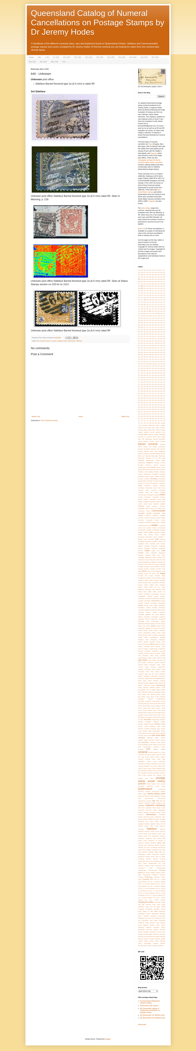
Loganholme (161, 667)
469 (144, 370)
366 (144, 347)
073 (142, 284)
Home (31, 57)
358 (150, 345)
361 (158, 345)
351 (161, 343)
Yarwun (151, 941)
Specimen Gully (151, 838)
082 (158, 284)
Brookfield (155, 474)
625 (158, 405)
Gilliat (151, 587)
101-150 (66, 57)
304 (147, 334)
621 (147, 405)
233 (153, 318)
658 (153, 411)
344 (144, 343)
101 (156, 288)
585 (158, 395)
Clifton (148, 506)
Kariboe (146, 642)
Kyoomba (157, 653)
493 (156, 375)
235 (158, 318)
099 (150, 288)
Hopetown (141, 619)
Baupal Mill (147, 446)
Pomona (149, 775)
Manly (140, 680)
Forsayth (140, 575)
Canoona (153, 490)
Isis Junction (161, 628)
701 (158, 418)
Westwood (141, 927)
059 (161, 279)
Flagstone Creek (160, 571)
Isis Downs (154, 628)
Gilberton (162, 585)
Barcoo (140, 441)
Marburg (162, 680)
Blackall (148, 456)
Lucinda (163, 671)
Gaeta (163, 578)
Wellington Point (143, 918)
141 (153, 297)
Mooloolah (141, 701)
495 (161, 375)
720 (153, 420)
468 (142, 370)
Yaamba (151, 939)
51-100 (56, 57)
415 (142, 359)
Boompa (156, 462)
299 (161, 331)
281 (147, 329)
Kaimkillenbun (154, 637)
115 (139, 293)
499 (144, 377)
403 (164, 354)
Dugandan (162, 546)
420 (156, 359)
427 (147, 361)
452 (153, 366)
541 (150, 386)
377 (147, 350)
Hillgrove (162, 614)
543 (156, 386)
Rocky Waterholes (155, 817)
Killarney (140, 646)
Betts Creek (154, 451)
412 (161, 357)
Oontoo (157, 757)
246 (161, 320)
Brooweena (141, 476)
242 (150, 320)
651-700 (54, 62)
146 (139, 299)
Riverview (146, 812)
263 (153, 325)
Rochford (140, 814)
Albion (157, 425)
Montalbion (141, 699)
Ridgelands (162, 810)
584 (156, 395)
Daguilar (140, 532)
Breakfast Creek (143, 472)
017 (144, 272)
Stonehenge (153, 847)
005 (150, 270)
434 (164, 361)
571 (147, 393)
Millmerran (151, 692)
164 (158, 302)
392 (161, 352)
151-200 (77, 57)
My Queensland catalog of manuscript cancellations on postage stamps (150, 1010)
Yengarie (155, 943)
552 (153, 389)
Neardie (145, 731)
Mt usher (140, 719)
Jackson (155, 630)
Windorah (156, 927)
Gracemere (141, 598)
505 (161, 377)
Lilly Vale (160, 660)
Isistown (145, 630)
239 (142, 320)
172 (153, 304)
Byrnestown (154, 483)
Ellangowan (148, 557)
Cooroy (163, 520)
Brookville (162, 474)
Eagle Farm (156, 550)
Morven (163, 701)
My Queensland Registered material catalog (150, 1002)
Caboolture (162, 483)
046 (153, 277)
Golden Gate (142, 591)
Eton (139, 564)
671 (150, 414)
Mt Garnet (156, 717)
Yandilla (163, 939)
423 (164, 359)
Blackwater (141, 458)
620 (144, 405)
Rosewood (141, 821)
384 (139, 352)
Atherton (150, 434)
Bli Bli (155, 458)
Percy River (153, 766)
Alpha (145, 430)
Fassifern (146, 569)
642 (147, 409)
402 (161, 354)
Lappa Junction (157, 658)
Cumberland (161, 528)
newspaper (141, 738)
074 (144, 284)
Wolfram (156, 929)
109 (150, 290)
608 (139, 402)
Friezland (158, 578)
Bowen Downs (161, 467)
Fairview (162, 566)
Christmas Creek (160, 501)
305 (150, 334)
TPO (151, 879)
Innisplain (152, 623)
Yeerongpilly (147, 943)
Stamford (153, 843)
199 (144, 311)
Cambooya (141, 488)
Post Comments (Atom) (49, 420)
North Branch (161, 742)
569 (142, 393)
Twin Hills (141, 904)
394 (139, 354)
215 (161, 313)
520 (147, 382)
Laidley (163, 653)
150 (150, 299)
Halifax (156, 605)
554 (158, 389)
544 (158, 386)
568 (139, 393)
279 (142, 329)
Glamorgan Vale (149, 589)
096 (142, 288)
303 (144, 334)
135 (164, 295)
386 (144, 352)
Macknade (154, 676)
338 (156, 341)
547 (139, 389)
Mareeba (140, 683)
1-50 (47, 57)
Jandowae (162, 630)
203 (156, 311)
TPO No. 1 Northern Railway (156, 881)
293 (153, 331)
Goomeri (162, 594)
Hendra (155, 612)
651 (142, 411)
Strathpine (148, 850)
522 (153, 382)
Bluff (164, 458)
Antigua (140, 432)
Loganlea (140, 669)
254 (156, 322)
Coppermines (155, 522)
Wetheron (148, 927)
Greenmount (155, 601)
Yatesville (162, 941)
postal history (156, 781)
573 (153, 393)
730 (139, 423)
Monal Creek (155, 696)
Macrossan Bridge (143, 678)
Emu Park (156, 559)
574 (156, 393)
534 (158, 384)
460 (147, 368)
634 (156, 407)
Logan (158, 664)
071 (164, 281)
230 (144, 318)
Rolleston (145, 819)
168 (142, 304)
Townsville (145, 879)
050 (164, 277)
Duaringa (147, 546)
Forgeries (151, 201)
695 (144, 418)
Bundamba (162, 478)
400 (156, 354)
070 (161, 281)
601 (147, 400)
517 (139, 382)
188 (142, 309)
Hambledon (161, 605)
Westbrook (162, 920)
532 (153, 384)
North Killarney (153, 744)
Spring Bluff (161, 838)
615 (158, 402)
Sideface (79, 341)
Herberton (162, 612)
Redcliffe (147, 803)
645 (153, 409)
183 (156, 306)
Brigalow (150, 472)
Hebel (158, 610)
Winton (163, 927)
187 (139, 309)
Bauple (155, 446)
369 (153, 347)
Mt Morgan (162, 717)
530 (147, 384)
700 (156, 418)
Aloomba (140, 430)
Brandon (162, 469)
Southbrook (155, 836)
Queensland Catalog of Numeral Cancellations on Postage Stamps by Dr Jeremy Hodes (97, 22)
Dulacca (140, 548)
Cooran (156, 520)
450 (147, 366)
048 (158, 277)
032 (147, 274)
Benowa (140, 451)
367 (147, 347)
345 (147, 343)
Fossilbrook (141, 578)
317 (156, 336)
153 (156, 299)
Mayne (140, 687)
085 (139, 286)
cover (154, 525)
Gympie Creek (148, 605)
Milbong (163, 690)
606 (161, 400)
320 (164, 336)
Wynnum (140, 939)
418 (150, 359)
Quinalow (148, 791)
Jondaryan (155, 635)
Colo (164, 508)
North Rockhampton (144, 747)
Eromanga (160, 562)
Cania (163, 488)
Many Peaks (147, 680)
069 (158, 281)
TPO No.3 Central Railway (155, 900)
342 (139, 343)
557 (139, 391)
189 (144, 309)
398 (150, 354)
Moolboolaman (161, 699)
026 (161, 272)
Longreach (147, 669)
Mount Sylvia (148, 715)
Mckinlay (152, 687)
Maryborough (161, 685)
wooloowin (156, 934)
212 (153, 313)
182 (153, 306)
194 (158, 309)
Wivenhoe (149, 929)
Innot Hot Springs (160, 623)
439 (149, 364)
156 (164, 299)
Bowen (153, 467)
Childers (140, 501)
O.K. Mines (162, 752)
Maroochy (147, 685)
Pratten (153, 784)
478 (142, 373)
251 (147, 322)
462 (153, 368)
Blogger (108, 1039)
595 (158, 398)
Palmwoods (141, 763)
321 (139, 338)
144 (161, 297)
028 (139, 274)
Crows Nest (141, 528)
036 (158, 274)
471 (150, 370)
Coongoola (149, 520)
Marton (153, 685)
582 (150, 395)
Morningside (156, 701)
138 (144, 297)
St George (159, 840)
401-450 (132, 57)
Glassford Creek (160, 589)
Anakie (158, 430)
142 (156, 297)
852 (156, 423)
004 (147, 270)
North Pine (162, 744)
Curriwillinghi (155, 530)
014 (139, 272)
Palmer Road (151, 761)
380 (156, 350)
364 (139, 347)
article (145, 434)
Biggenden (162, 451)
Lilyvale (144, 662)
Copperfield (148, 522)
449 (144, 366)
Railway (150, 794)
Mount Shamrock (148, 712)
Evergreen (147, 566)
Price (158, 784)
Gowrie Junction (159, 596)
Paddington (141, 761)
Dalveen (162, 532)
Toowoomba (148, 877)
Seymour (162, 826)
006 (153, 270)
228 (139, 318)
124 (161, 293)
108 (147, 290)
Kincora (140, 649)
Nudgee (155, 749)
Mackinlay (147, 676)
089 (150, 286)
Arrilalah (140, 434)
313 (144, 336)
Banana (155, 439)
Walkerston (162, 911)
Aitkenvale (151, 425)
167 (139, 304)
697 (150, 418)
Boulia (149, 467)
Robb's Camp (161, 812)
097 (145, 288)
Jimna (159, 632)
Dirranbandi (141, 541)
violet (156, 911)
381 (158, 350)
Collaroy (159, 508)
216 (164, 313)
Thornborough (142, 870)
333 (142, 341)
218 (141, 316)
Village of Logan (148, 911)
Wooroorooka (148, 936)
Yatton (140, 943)
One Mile (162, 754)
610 (144, 402)
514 (158, 379)
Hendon (148, 612)
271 (147, 327)
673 (156, 414)
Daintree (146, 532)
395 (142, 354)
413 (164, 357)
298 (158, 331)
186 (164, 306)
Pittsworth (156, 773)
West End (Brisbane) (155, 918)
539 (144, 386)
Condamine (147, 515)
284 (156, 329)
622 (150, 405)
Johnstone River (147, 635)
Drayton (163, 543)
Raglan (145, 794)
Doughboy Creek (143, 543)
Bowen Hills (141, 469)
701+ (64, 62)
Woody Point (161, 932)
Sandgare (141, 824)
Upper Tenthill (161, 906)
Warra (140, 916)
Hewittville (141, 614)
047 (156, 277)
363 (164, 345)
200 (147, 311)
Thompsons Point (145, 868)
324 (147, 338)
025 (158, 272)
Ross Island (149, 821)
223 (156, 316)
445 (139, 366)
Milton (163, 692)
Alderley (162, 425)
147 (142, 299)
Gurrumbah (153, 603)
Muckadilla (147, 719)
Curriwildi (148, 530)
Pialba (154, 768)
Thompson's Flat (160, 865)
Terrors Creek (149, 861)
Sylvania (144, 852)
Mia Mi (148, 690)
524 (158, 382)
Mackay (140, 676)
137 (142, 297)
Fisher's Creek (151, 571)
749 (147, 423)
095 (139, 288)
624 (156, 405)
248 (139, 322)
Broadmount (147, 474)
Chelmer (145, 499)
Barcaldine (162, 439)
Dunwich (140, 550)
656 (147, 411)
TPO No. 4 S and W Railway (146, 893)
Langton (149, 658)
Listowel (162, 662)
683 (147, 416)
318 (158, 336)
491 (150, 375)
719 (150, 420)
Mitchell (153, 694)
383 (164, 350)
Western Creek (154, 923)
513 (156, 379)
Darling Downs (153, 534)
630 (144, 407)
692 (139, 418)
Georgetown (155, 582)
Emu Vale (162, 559)
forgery (162, 573)
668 (144, 414)
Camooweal (148, 488)
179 (144, 306)
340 (161, 341)
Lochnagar (152, 664)
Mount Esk (146, 708)
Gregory (162, 601)
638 (164, 407)
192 (153, 309)
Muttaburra (152, 726)
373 (164, 347)
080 (153, 284)
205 (161, 311)
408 (150, 357)
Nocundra (151, 740)
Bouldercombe (142, 467)
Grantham (162, 598)
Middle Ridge (156, 690)
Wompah (162, 929)
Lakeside (162, 655)
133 (158, 295)
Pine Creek (157, 770)
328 (158, 338)
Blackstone (162, 456)
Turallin (163, 902)
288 (139, 331)
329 (161, 338)
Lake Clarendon (143, 655)
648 (161, 409)
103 (161, 288)
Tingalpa (152, 872)
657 (150, 411)
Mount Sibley (157, 712)
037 (161, 274)
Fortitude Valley (160, 575)
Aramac (152, 432)
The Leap (161, 863)
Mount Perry (157, 710)
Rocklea (140, 817)
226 (161, 316)
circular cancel (142, 504)
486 (164, 373)
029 (142, 274)
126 (139, 295)
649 (164, 409)
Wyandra (162, 936)
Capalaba (141, 492)
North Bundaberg (143, 744)
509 (144, 379)
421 (158, 359)
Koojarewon (155, 651)
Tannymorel (141, 856)
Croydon (148, 528)
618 (139, 405)
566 (161, 391)
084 (164, 284)
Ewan (152, 566)
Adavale (145, 425)
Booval (156, 465)
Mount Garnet (155, 708)
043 (150, 277)
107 (144, 290)
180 (147, 306)
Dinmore (162, 539)
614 (156, 402)
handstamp (162, 607)
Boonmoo (148, 465)
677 (164, 414)
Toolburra (155, 875)
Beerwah (153, 449)
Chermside (152, 499)
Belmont (162, 449)
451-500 (144, 57)
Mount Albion (157, 703)
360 (156, 345)
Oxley (153, 759)
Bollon (163, 460)
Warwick (146, 916)
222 (154, 316)
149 (147, 299)
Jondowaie (162, 635)
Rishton (140, 812)
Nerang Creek (147, 733)
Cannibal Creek (143, 490)
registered (141, 805)
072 (139, 284)
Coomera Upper (160, 518)
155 (161, 299)
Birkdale (157, 453)
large (163, 658)
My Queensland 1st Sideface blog (152, 1015)
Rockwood (146, 817)
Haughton (147, 610)
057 (156, 279)
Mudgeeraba (155, 719)
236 (161, 318)
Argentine (158, 432)
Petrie (159, 766)
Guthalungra (161, 603)
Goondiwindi (141, 596)
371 (158, 347)
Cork (149, 525)
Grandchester (155, 598)
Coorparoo (141, 522)
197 (139, 311)
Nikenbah (150, 738)
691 (164, 416)
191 (150, 309)
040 (142, 277)
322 (142, 338)
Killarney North (149, 646)
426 (144, 361)
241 (147, 320)
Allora (157, 427)
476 (164, 370)
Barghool (145, 441)
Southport (162, 836)
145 (164, 297)
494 (158, 375)
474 (158, 370)
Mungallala (148, 722)
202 (153, 311)
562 (153, 391)
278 (139, 329)
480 (147, 373)
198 (142, 311)
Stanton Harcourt (160, 845)
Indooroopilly (155, 621)
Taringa (148, 856)
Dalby (151, 532)
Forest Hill (147, 573)
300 (164, 331)
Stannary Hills (142, 845)
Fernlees (152, 569)
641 (144, 409)
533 (156, 384)
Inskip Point (141, 626)
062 (139, 281)
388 (150, 352)
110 (153, 290)
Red (157, 801)
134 (161, 295)
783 (150, 423)
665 (139, 414)
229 (142, 318)
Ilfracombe (141, 621)
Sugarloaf (155, 850)
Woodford (146, 932)
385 (142, 352)
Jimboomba (146, 632)
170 (147, 304)
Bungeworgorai (142, 481)
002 (142, 270)
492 (153, 375)
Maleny (163, 678)
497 (139, 377)
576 (161, 393)
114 (164, 290)
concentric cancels (144, 513)
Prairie (149, 784)
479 (144, 373)
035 (156, 274)
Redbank (140, 803)
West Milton (154, 920)
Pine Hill (162, 770)
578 (139, 395)
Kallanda (162, 637)
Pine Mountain (142, 773)
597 (164, 398)
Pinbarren (150, 770)
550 (147, 389)
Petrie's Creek (147, 768)
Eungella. (140, 566)
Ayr (145, 436)
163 (156, 302)
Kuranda (146, 653)
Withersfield (141, 929)
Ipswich (153, 626)
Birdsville (152, 453)
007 (156, 270)
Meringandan (142, 690)
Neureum (140, 735)
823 (153, 423)
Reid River (141, 808)
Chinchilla (152, 501)
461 (150, 368)
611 (147, 402)
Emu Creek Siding (147, 559)
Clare (150, 504)
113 (161, 290)
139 (147, 297)
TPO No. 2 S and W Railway (146, 888)
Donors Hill (161, 541)
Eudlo (149, 564)
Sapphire (152, 824)
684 (150, 416)
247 (164, 320)
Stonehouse (161, 847)
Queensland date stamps (149, 1006)
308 (158, 334)
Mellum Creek (160, 687)
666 (142, 414)
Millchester (145, 692)
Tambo (149, 854)
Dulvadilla (154, 548)
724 (161, 420)
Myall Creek (161, 726)
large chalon (142, 660)
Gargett (146, 580)
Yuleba (149, 945)
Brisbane (156, 472)
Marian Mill (162, 683)
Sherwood (141, 829)
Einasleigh (141, 557)
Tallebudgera (142, 854)
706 (164, 418)
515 (161, 379)
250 (144, 322)
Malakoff (158, 678)
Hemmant (141, 612)
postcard (142, 784)
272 (150, 327)
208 (142, 313)
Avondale (140, 436)
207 (139, 313)
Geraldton (162, 582)
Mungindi (146, 724)
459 (144, 368)
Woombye (162, 934)
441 (156, 364)
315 (150, 336)
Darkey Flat (142, 534)
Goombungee (155, 594)
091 (156, 286)
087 (145, 286)
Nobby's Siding (143, 740)
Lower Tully (149, 671)
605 (158, 400)
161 (150, 302)
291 (147, 331)
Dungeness (162, 548)
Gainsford (141, 580)
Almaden (162, 427)
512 (153, 379)
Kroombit (140, 653)
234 (156, 318)
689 (161, 416)
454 (158, 366)
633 (153, 407)
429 (153, 361)
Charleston (147, 497)
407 (147, 357)
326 (153, 338)
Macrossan (162, 676)
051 (139, 279)
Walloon (148, 913)
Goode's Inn (161, 591)
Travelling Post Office (146, 902)
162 (153, 302)
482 (153, 373)
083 (161, 284)
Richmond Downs (151, 810)
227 (164, 316)
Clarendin (156, 504)
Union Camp (156, 904)
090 (153, 286)
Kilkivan (152, 644)
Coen (155, 508)
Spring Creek (142, 840)
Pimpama (144, 770)
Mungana (156, 722)
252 (150, 322)
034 (153, 274)
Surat (159, 850)
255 (158, 322)
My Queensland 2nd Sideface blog (152, 1018)
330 (164, 338)
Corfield (140, 525)
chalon (162, 494)
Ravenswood (161, 798)
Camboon (162, 485)
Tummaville (157, 902)
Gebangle (162, 580)
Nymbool (155, 752)
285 (158, 329)
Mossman (141, 703)
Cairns (140, 485)
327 (156, 338)
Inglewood (141, 623)
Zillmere (161, 945)
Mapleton (156, 680)
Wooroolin (141, 936)
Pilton (139, 770)
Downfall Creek (154, 543)
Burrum (148, 483)
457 (139, 368)
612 (150, 402)
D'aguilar (162, 530)
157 (139, 302)
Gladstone (141, 589)
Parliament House (156, 763)
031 (144, 274)
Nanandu (147, 728)
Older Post (125, 417)
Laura (149, 660)
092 (158, 286)
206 (164, 311)
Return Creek (161, 808)
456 (164, 366)
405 (142, 357)
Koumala (162, 651)
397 (147, 354)
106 (142, 290)
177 (139, 306)
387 (147, 352)
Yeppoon (162, 943)
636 (161, 407)
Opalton (163, 757)
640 (38, 341)
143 (158, 297)
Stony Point (141, 850)
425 (142, 361)
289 (142, 331)
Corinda (145, 525)
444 (164, 364)
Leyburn (154, 660)
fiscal (144, 571)
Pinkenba (150, 773)
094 (164, 286)
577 (164, 393)
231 (147, 318)
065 (147, 281)
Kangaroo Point (143, 639)
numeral (53, 341)
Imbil (147, 621)
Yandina (140, 941)
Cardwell (162, 492)
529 (144, 384)
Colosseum (141, 511)
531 (150, 384)
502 (153, 377)
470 (147, 370)
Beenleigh (147, 449)
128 (144, 295)
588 (139, 398)
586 (161, 395)
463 (156, 368)
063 (142, 281)
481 (150, 373)
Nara (158, 728)
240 (144, 320)
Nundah (150, 752)
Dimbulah (151, 539)
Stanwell (140, 847)
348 (156, 343)
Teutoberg (157, 861)
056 (153, 279)
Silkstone (162, 829)
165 (161, 302)
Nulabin (163, 749)
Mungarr (140, 724)
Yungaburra (155, 945)
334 (144, 341)
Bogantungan (150, 460)
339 (158, 341)
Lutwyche (141, 674)
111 (156, 290)
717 (147, 420)
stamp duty (161, 843)
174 (158, 304)
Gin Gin (157, 587)
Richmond (141, 810)
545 (161, 386)
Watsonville (162, 916)
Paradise (147, 763)
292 (150, 331)
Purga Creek (160, 786)
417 (147, 359)
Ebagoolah (162, 553)
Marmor (140, 685)
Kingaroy (145, 649)
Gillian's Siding (143, 587)
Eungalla (162, 564)
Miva (139, 696)
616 (161, 402)
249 (142, 322)
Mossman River (148, 703)
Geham (140, 582)
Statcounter (142, 1024)
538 (142, 386)
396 (144, 354)
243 (153, 320)
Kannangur (153, 639)
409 (153, 357)
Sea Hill (162, 824)
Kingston (140, 651)
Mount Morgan (147, 710)
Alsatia (149, 430)
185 (161, 306)
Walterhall (162, 913)
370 (156, 347)
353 (139, 345)
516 (164, 379)
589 (142, 398)
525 (161, 382)
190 (147, 309)
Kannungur (162, 639)
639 (139, 409)
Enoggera (153, 562)
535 (161, 384)
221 (151, 316)
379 (153, 350)
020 (147, 272)
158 (142, 302)
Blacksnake (154, 456)
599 (142, 400)
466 (164, 368)
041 (144, 277)
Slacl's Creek (155, 831)
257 (164, 322)
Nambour (140, 728)
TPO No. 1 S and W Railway (146, 884)
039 (139, 277)
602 (150, 400)
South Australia (142, 833)
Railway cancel (159, 794)
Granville (140, 601)
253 (153, 322)
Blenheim (148, 458)
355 (144, 345)
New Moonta (147, 735)
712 (142, 420)
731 (142, 423)
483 (156, 373)
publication (150, 786)
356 (147, 345)
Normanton (153, 742)
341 (164, 341)
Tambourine (155, 854)
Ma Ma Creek (153, 674)
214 (158, 313)
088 (147, 286)
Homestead (154, 617)
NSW (148, 749)
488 (142, 375)
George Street (147, 582)
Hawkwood (153, 610)
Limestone (150, 662)
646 (156, 409)
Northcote (156, 747)
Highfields (148, 614)
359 (153, 345)
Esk (164, 562)
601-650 (43, 62)
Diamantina (141, 537)
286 (161, 329)
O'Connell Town (142, 754)
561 (150, 391)
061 (164, 279)
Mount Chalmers (156, 706)
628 (139, 407)
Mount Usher (157, 715)
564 (156, 391)
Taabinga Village (153, 852)
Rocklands (162, 814)
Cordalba (162, 522)
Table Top (162, 852)
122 (156, 293)
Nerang (140, 733)
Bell (158, 449)
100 (153, 288)
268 (139, 327)
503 (156, 377)
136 (139, 297)
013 (164, 270)
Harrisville (141, 610)
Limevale (156, 662)
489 (144, 375)
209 (144, 313)
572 (150, 393)
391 (158, 352)
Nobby (157, 738)
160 (147, 302)
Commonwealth (158, 511)
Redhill (153, 803)
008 (158, 270)
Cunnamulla (141, 530)
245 (158, 320)
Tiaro (143, 872)
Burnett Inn (141, 483)
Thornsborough (152, 870)
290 (144, 331)
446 (142, 366)
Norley (157, 740)
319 (161, 336)
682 (144, 416)
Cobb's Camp (149, 508)
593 (153, 398)
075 (147, 284)
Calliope (155, 485)
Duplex (147, 551)
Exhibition (157, 566)
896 (159, 423)
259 (142, 325)
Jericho (140, 632)
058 (158, 279)
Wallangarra (141, 913)
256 (161, 322)
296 (156, 331)
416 (144, 359)
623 (153, 405)
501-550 (155, 57)
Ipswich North (161, 626)
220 (149, 316)
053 (145, 279)
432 (161, 361)
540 (147, 386)
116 (142, 293)
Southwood (141, 838)
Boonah (163, 462)
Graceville (148, 598)
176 (164, 304)
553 (156, 389)
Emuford (140, 562)
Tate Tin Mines (160, 856)
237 (164, 318)
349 (158, 343)
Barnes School (154, 441)
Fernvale (158, 569)
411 (158, 357)
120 (150, 293)
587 (164, 395)
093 (161, 286)
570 (144, 393)
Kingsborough (153, 649)
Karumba (152, 642)
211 (150, 313)
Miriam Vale (146, 694)
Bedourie (140, 449)
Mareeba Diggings (148, 683)
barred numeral (45, 341)
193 (156, 309)
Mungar (163, 722)
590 (144, 398)
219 (144, 316)
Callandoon (147, 485)
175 (161, 304)
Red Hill (162, 801)
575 (158, 393)
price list (142, 229)
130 (150, 295)
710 (139, 420)
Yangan (146, 941)
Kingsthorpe (161, 649)
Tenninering (141, 861)
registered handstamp (155, 805)
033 (150, 274)
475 (161, 370)
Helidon (163, 610)
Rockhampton (151, 814)
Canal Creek (157, 488)
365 (142, 347)
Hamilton (154, 607)
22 (146, 316)
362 (161, 345)
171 (150, 304)
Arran (163, 432)
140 (150, 297)
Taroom (153, 856)
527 (139, 384)
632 (150, 407)
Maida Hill (152, 678)
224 (159, 316)
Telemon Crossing (159, 859)
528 (142, 384)
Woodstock (153, 932)
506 (164, 377)
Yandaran (157, 939)
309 (161, 334)
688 (158, 416)
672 (153, 414)
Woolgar (140, 934)
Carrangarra (149, 495)
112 (158, 290)
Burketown (162, 481)
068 (156, 281)
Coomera (140, 518)
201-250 (88, 57)
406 (144, 357)
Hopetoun (162, 617)
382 (161, 350)
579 (142, 395)
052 (142, 279)
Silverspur (147, 831)
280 (144, 329)
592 (150, 398)
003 (144, 270)
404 (139, 357)
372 (161, 347)
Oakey (149, 754)
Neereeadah (156, 731)
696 (147, 418)
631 (147, 407)
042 (147, 277)
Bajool (163, 436)
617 (164, 402)
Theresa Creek (149, 865)
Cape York (148, 492)
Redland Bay (161, 803)
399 (153, 354)
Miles (139, 692)
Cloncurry (162, 506)
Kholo (143, 644)
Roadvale (153, 812)
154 (158, 299)
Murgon (151, 724)
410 (156, 357)
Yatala (157, 941)
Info (39, 57)
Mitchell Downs (160, 694)
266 (161, 325)
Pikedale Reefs (160, 768)
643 (150, 409)
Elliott (154, 557)
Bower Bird (148, 469)
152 (153, 299)
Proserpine (141, 786)
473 (156, 370)
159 (144, 302)
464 (158, 368)
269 (142, 327)
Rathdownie (157, 796)
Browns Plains (149, 476)
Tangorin (162, 854)
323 (144, 338)
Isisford (140, 630)
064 (144, 281)
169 (144, 304)
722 (156, 420)
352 (164, 343)
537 (139, 386)
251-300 (99, 57)
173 (156, 304)
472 (153, 370)
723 (158, 420)
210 (147, 313)
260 (144, 325)
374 (139, 350)
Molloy (143, 696)
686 (156, 416)
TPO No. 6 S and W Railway (153, 895)
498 (142, 377)
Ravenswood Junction (144, 801)
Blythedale (141, 460)
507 (139, 379)
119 (147, 293)
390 (156, 352)
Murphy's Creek (160, 724)
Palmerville (162, 761)
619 (142, 405)
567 (164, 391)
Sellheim (140, 826)
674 (158, 414)
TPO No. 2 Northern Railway (156, 886)
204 (158, 311)
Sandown (147, 824)
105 (139, 290)
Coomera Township (149, 518)
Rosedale (156, 819)
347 (153, 343)
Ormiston (140, 759)
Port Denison (157, 775)
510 (147, 379)
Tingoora (158, 872)
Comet (148, 511)
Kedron (158, 642)
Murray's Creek (143, 726)
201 (150, 311)
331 (139, 341)
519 (144, 382)
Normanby (145, 742)
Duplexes (153, 153)
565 (158, 391)
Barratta (162, 441)
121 (153, 293)
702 (161, 418)
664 (164, 411)
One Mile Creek (143, 757)
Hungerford (162, 619)
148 (144, 299)
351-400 (121, 57)
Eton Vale (144, 564)
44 (151, 364)
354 (142, 345)
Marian (156, 683)
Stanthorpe (150, 845)
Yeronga (140, 945)
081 (156, 284)
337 (153, 341)
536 (164, 384)
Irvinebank (141, 628)
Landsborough (142, 658)
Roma (151, 819)
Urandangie (148, 909)
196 (164, 309)
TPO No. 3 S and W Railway (156, 891)
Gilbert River (154, 585)
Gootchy (149, 596)
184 (158, 306)
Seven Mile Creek (151, 826)
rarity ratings (146, 208)
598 (139, 400)
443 (161, 364)
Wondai (140, 932)
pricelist (163, 784)
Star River (147, 847)
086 (142, 286)
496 (164, 375)
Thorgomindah (161, 868)
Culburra (154, 528)
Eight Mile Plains (158, 555)
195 (161, 309)
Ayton (159, 436)
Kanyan (140, 642)
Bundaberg (154, 478)
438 (147, 364)
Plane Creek (142, 775)
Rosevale (162, 819)
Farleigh (140, 569)
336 (150, 341)
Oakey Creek (156, 754)
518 (142, 382)
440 (154, 364)
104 (164, 288)
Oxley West (161, 759)
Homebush (147, 617)
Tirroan (163, 872)
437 (144, 364)
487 (139, 375)
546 (164, 386)
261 (147, 325)
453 (156, 366)
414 (139, 359)
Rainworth (141, 796)
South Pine (147, 836)
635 (158, 407)
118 (144, 293)
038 (164, 274)
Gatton (151, 580)
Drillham (140, 546)
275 (158, 327)
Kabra (146, 637)
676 (161, 414)
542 (153, 386)
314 (147, 336)
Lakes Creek (154, 655)
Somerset (162, 831)
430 (156, 361)
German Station (143, 585)
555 (161, 389)
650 (139, 411)
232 (150, 318)
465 (161, 368)
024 (156, 272)
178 (142, 306)
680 (142, 416)
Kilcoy (147, 644)
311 (139, 336)
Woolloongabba (147, 934)
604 (156, 400)
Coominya (141, 520)
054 (147, 279)
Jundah (140, 637)
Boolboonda (141, 462)
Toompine (162, 875)
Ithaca (150, 630)
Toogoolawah (147, 875)
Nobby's (162, 738)
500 (147, 377)
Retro (154, 808)
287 (164, 329)
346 (150, 343)
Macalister (162, 674)
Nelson (163, 731)
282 (150, 329)
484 (158, 373)
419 (153, 359)
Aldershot (141, 427)
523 (156, 382)
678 (139, 416)
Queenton (141, 791)
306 (153, 334)
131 (153, 295)
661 (158, 411)
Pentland (146, 766)
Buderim (157, 476)
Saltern (157, 821)
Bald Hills (141, 439)
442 (159, 364)
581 (147, 395)
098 (147, 288)
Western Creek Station (157, 925)
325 (150, 338)
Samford (162, 821)
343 (142, 343)
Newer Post (36, 417)
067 (153, 281)
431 (158, 361)
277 (164, 327)
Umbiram (148, 904)
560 (147, 391)
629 (142, 407)
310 (164, 334)
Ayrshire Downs (152, 436)
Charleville (155, 497)
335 (147, 341)
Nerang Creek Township (158, 733)
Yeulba (145, 945)
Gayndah (156, 580)
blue (160, 458)
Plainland (162, 773)
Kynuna (152, 653)
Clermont (141, 506)
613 (153, 402)
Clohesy (154, 506)
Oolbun (152, 757)
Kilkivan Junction (160, 644)
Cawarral (156, 495)
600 (144, 400)
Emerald (159, 557)
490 (147, 375)
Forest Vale (155, 573)
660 (156, 411)
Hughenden (154, 619)
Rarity (151, 796)
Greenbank (147, 601)
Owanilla (147, 759)
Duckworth (154, 546)
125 (164, 293)
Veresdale (156, 909)
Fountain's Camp (150, 578)
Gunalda (140, 603)
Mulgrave (162, 719)
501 (150, 377)
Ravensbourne (149, 798)
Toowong (140, 877)
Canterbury (162, 490)
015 (142, 272)
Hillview (140, 617)
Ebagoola (154, 553)
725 (164, 420)
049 (161, 277)
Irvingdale (147, 628)
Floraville (140, 573)
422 (161, 359)
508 (142, 379)
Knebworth (147, 651)
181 (150, 306)
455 (161, 366)
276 (161, 327)
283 (153, 329)
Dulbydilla (147, 548)
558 (142, 391)
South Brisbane (152, 833)
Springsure (151, 840)
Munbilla (140, 722)
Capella (156, 492)
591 (147, 398)
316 (153, 336)
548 (142, 389)
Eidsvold (148, 555)
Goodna (140, 594)
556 (164, 389)
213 (155, 313)
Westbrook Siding (143, 923)
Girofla (163, 587)
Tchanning (141, 859)
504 (158, 377)
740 (145, 423)
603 (153, 400)
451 (150, 366)
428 (150, 361)
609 (142, 402)
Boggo (158, 460)
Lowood (157, 671)
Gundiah (146, 603)
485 (161, 373)
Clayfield (162, 504)
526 (164, 382)
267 (164, 325)
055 (150, 279)
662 (161, 411)
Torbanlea (157, 877)
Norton (163, 747)
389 (153, 352)
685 (153, 416)
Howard (147, 619)
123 (158, 293)
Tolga (139, 875)
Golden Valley (151, 591)
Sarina (158, 824)
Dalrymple (157, 532)
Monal (148, 696)
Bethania (146, 451)
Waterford (153, 916)
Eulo (152, 564)
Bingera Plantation (143, 453)
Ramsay (146, 796)
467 (139, 370)
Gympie (140, 605)
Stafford (147, 843)
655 (144, 411)
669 (147, 414)
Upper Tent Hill (150, 906)
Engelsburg (146, 562)
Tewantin (162, 861)
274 (156, 327)
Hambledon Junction (144, 607)
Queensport (161, 789)
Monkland (162, 696)
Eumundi (157, 564)
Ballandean (149, 439)
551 (150, 389)
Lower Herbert (156, 669)
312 (142, 336)
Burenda (155, 481)
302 (142, 334)
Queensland (72, 341)
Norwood (140, 749)
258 (139, 325)
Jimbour (153, 632)
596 (161, 398)
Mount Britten (146, 706)
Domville (148, 541)
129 (147, 295)
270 (144, 327)
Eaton (147, 553)
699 (153, 418)
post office (149, 778)
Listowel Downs (143, 664)
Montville (150, 699)
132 (156, 295)
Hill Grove (155, 614)
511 (150, 379)
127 (142, 295)
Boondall (140, 465)
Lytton (146, 674)
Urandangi (141, 909)
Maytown (145, 687)
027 (164, 272)
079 (150, 284)
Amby (153, 430)
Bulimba (147, 478)
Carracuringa (142, 495)
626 (161, 405)
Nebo (149, 731)
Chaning (140, 497)
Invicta (148, 626)
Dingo (157, 539)
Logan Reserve (150, 667)
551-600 (32, 62)
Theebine (140, 865)
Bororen (162, 465)
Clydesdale (141, 508)
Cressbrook (161, 525)
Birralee (163, 453)
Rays (150, 144)
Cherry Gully (161, 499)
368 (150, 347)
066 (150, 281)
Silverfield (141, 831)
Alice (145, 427)
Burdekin (150, 481)
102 (158, 288)
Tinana (148, 872)
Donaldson (154, 541)
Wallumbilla (155, 913)
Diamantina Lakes (151, 537)
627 (164, 405)
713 (144, 420)
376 (144, 350)
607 (164, 400)
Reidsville (148, 808)
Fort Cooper (149, 575)
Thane (145, 863)
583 (153, 395)
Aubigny (156, 434)
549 (144, 389)
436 (141, 364)
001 (139, 270)
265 (158, 325)
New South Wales (158, 735)
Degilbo (163, 534)
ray (153, 801)
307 (156, 334)
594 (156, 398)
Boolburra (149, 462)
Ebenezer (141, 555)
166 (164, 302)
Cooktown (155, 515)
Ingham (163, 621)
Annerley (162, 430)
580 (144, 395)
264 (156, 325)
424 (139, 361)
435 (139, 364)
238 (139, 320)
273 (153, 327)
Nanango (153, 728)
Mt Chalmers (148, 717)
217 (139, 316)
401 (158, 354)
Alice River (151, 427)
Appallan (145, 432)
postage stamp (62, 341)
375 (142, 350)
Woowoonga (156, 936)
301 (139, 334)
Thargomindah (152, 863)
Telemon (148, 859)
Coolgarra (162, 515)
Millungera (158, 692)
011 (161, 270)
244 (156, 320)
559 (144, 391)
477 (139, 373)
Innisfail (146, 623)
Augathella (162, 434)
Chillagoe (146, 501)
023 (153, 272)
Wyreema (146, 939)
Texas (139, 863)
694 (142, 418)
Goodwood (147, 594)
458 (142, 368)
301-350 (110, 57)
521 (150, 382)
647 (158, 409)
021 (150, 272)
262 (150, 325)
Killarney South (160, 646)
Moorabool (148, 701)
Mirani (140, 694)
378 (150, 350)
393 (164, 352)
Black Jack (141, 456)
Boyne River (156, 469)
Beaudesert (161, 446)
